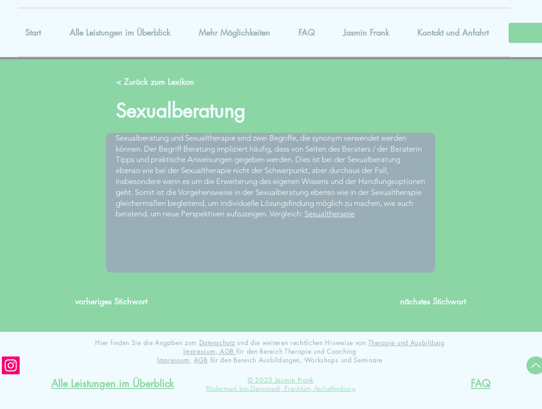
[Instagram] (11, 365)
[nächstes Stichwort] (426, 302)
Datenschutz (217, 342)
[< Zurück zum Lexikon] (156, 82)
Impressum (199, 351)
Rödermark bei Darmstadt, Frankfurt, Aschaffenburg (281, 388)
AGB (227, 351)
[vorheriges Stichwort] (115, 302)
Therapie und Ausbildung (406, 342)
